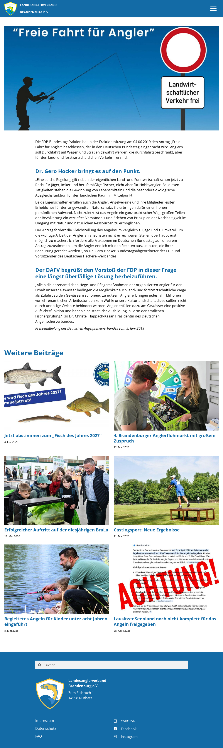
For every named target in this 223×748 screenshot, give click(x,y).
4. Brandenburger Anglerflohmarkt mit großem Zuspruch (165, 438)
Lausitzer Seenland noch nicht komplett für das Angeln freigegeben (165, 621)
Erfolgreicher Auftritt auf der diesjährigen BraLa (56, 530)
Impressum (44, 720)
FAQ (38, 736)
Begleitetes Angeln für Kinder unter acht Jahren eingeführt (55, 621)
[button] (213, 8)
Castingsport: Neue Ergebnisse (147, 530)
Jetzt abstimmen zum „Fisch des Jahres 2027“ (52, 435)
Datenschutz (45, 728)
